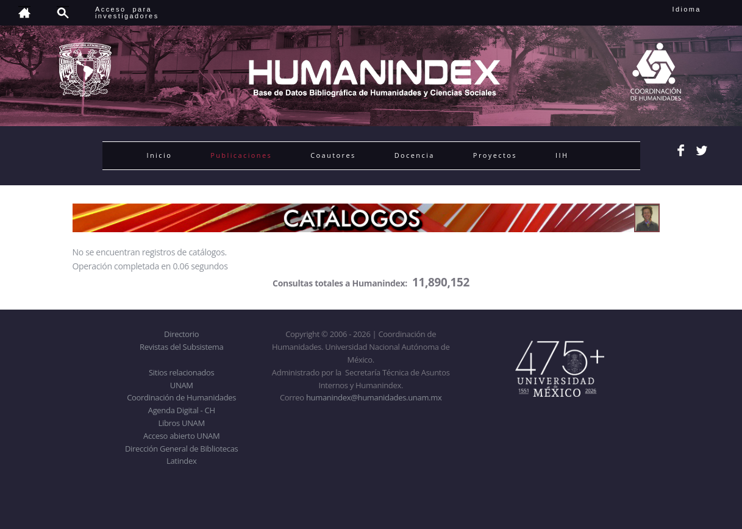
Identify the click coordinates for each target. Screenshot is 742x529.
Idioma (701, 9)
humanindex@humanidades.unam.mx (374, 397)
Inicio (160, 155)
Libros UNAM (182, 422)
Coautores (332, 155)
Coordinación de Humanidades (181, 397)
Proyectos (495, 155)
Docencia (414, 155)
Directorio (181, 333)
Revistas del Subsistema (181, 346)
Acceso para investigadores (127, 12)
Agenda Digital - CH (181, 410)
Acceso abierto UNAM (181, 435)
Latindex (181, 460)
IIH (561, 155)
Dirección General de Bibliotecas (181, 448)
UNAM (181, 385)
